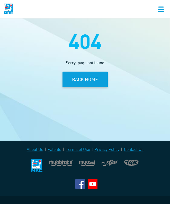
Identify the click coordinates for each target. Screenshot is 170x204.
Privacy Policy (106, 149)
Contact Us (134, 149)
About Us (35, 149)
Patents (54, 149)
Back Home (85, 79)
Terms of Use (78, 149)
